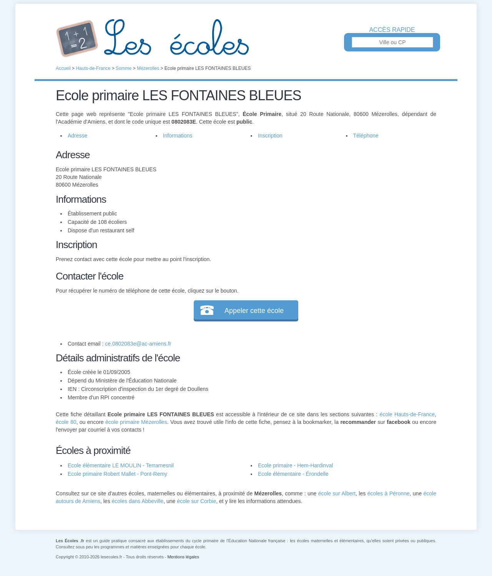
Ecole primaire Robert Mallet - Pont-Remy (117, 474)
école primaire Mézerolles (136, 422)
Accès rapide (392, 30)
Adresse (77, 135)
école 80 (66, 422)
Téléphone (366, 135)
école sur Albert (337, 493)
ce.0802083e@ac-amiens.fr (138, 344)
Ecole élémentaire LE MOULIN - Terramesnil (121, 465)
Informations (178, 135)
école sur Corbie (196, 501)
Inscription (270, 135)
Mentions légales (183, 556)
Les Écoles (246, 38)
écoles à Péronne (388, 493)
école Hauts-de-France (407, 414)
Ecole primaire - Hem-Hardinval (295, 465)
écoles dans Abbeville (138, 501)
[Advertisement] (337, 201)
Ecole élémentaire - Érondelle (293, 474)
